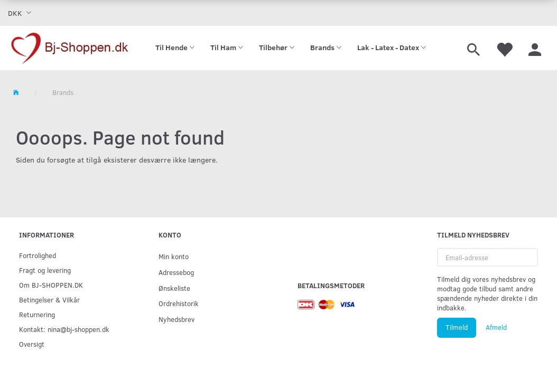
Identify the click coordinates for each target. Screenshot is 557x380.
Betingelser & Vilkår (49, 299)
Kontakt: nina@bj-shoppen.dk (64, 329)
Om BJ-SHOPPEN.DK (51, 284)
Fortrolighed (37, 255)
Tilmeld (456, 327)
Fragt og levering (45, 269)
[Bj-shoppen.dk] (70, 48)
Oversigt (31, 343)
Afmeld (496, 327)
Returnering (37, 314)
